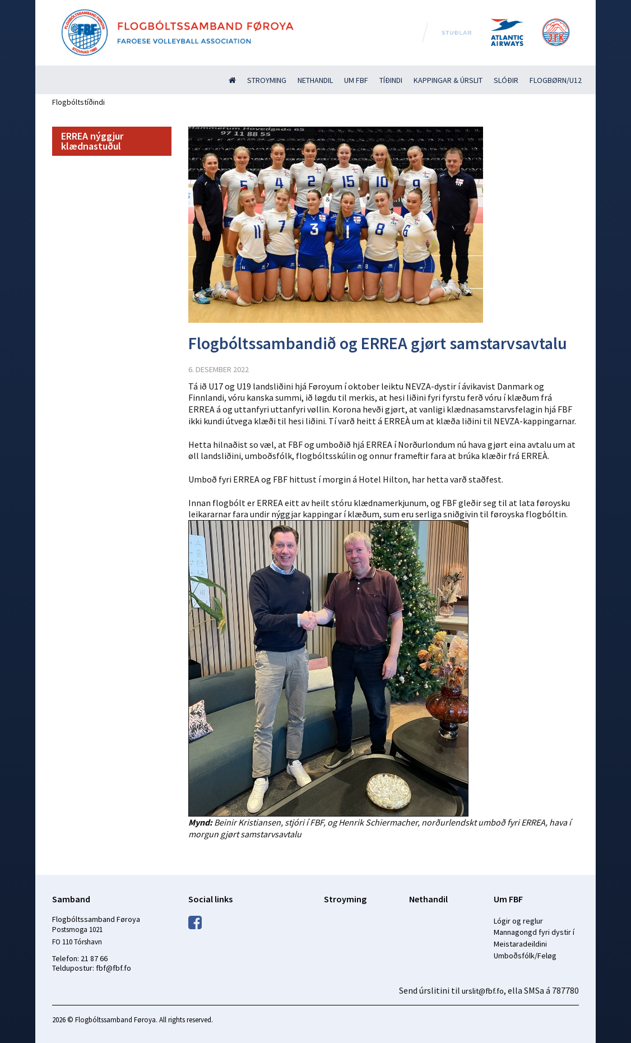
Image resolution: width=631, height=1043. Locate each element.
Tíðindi (390, 80)
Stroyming (266, 80)
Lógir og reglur (518, 921)
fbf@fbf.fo (113, 968)
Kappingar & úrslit (448, 80)
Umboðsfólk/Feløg (525, 956)
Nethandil (315, 80)
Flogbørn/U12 (556, 80)
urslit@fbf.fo (483, 991)
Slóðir (506, 80)
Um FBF (356, 80)
